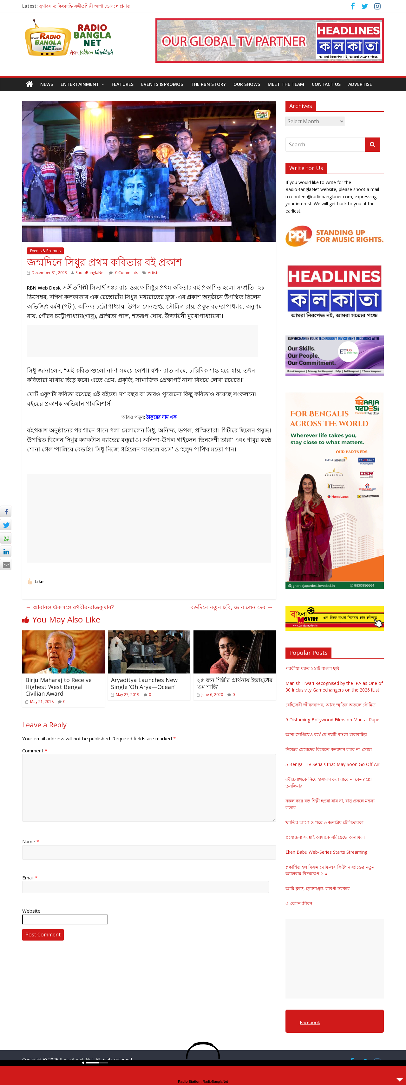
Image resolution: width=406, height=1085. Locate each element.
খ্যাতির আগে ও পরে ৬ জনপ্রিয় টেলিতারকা (324, 822)
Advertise (360, 84)
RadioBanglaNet (90, 272)
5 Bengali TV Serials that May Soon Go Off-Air (332, 764)
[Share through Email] (5, 564)
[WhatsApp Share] (5, 538)
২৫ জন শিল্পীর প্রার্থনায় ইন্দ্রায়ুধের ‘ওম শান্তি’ (234, 683)
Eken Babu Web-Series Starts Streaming (326, 852)
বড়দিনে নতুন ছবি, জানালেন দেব (232, 607)
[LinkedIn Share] (5, 551)
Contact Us (326, 84)
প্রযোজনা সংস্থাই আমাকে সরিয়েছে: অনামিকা (325, 837)
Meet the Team (286, 84)
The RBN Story (208, 84)
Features (123, 84)
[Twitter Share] (5, 524)
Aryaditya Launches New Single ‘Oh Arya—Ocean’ (144, 683)
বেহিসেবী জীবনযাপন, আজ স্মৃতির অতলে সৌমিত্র (330, 705)
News (46, 84)
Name (30, 841)
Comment (34, 750)
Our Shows (246, 84)
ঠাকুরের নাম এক (161, 417)
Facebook (310, 1022)
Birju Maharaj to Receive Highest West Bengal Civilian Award (58, 686)
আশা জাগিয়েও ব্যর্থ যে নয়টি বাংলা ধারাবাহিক (326, 734)
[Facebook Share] (5, 511)
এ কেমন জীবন (298, 903)
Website (31, 911)
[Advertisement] (142, 341)
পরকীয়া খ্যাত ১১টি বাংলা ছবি (312, 668)
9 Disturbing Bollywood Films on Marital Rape (332, 720)
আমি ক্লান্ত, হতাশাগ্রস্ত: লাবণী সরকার (317, 888)
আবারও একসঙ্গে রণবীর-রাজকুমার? (69, 607)
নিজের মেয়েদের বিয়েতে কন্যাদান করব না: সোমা (328, 749)
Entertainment (80, 84)
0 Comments (123, 272)
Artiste (154, 272)
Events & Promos (162, 84)
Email (29, 877)
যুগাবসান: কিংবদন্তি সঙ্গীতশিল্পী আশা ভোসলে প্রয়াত (84, 6)
